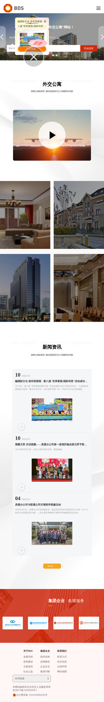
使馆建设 (28, 661)
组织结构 (45, 657)
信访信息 (62, 661)
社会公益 (28, 671)
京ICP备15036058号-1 (26, 690)
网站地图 (62, 671)
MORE (52, 566)
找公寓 (12, 37)
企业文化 (45, 666)
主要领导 (28, 666)
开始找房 (88, 48)
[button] (53, 55)
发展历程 (28, 657)
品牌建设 (45, 661)
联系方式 (62, 657)
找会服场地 (50, 37)
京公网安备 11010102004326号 (31, 695)
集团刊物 (45, 671)
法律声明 (62, 666)
